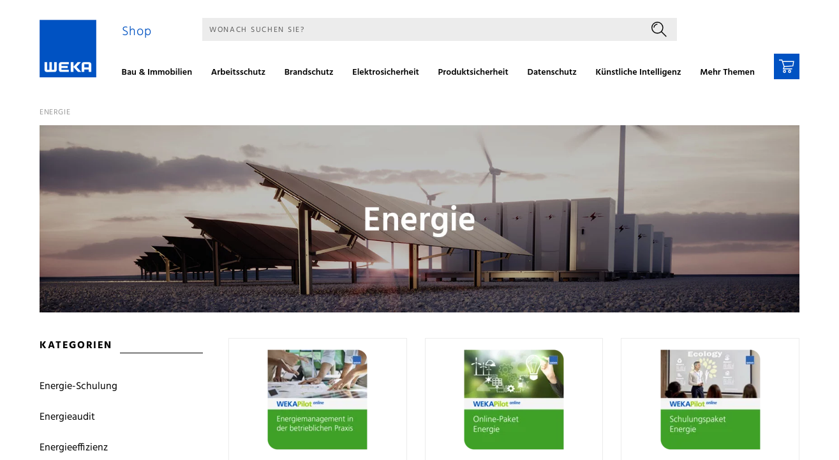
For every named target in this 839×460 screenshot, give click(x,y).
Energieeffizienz (74, 448)
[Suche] (421, 29)
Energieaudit (67, 417)
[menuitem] (161, 74)
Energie (55, 112)
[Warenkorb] (786, 66)
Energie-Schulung (78, 386)
